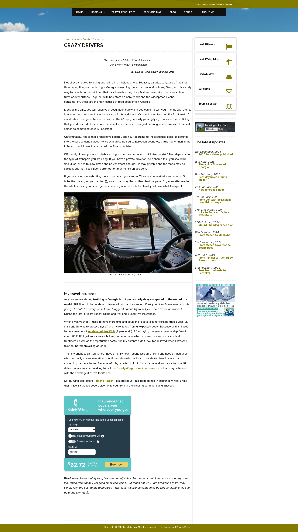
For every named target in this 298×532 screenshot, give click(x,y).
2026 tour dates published (216, 154)
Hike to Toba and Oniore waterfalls (214, 214)
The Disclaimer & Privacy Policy (174, 527)
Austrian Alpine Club (101, 331)
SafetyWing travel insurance (136, 368)
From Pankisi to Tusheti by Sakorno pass (216, 259)
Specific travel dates (86, 441)
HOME (79, 12)
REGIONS (96, 12)
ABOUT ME (208, 12)
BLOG (173, 12)
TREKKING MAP (153, 12)
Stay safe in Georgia (81, 39)
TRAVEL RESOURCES (124, 12)
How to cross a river (211, 189)
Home (66, 39)
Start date (73, 447)
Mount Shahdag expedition (216, 225)
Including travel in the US (88, 436)
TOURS (188, 12)
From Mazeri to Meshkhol (215, 235)
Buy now (116, 464)
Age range (73, 424)
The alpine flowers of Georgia (212, 166)
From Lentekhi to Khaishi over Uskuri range (215, 201)
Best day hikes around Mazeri (213, 178)
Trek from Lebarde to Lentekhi (212, 272)
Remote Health (103, 380)
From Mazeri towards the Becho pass (215, 246)
